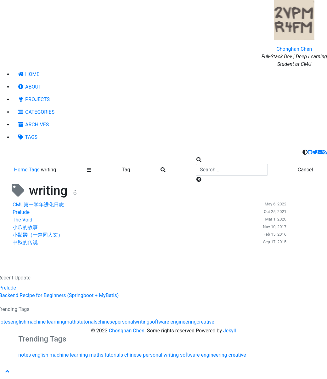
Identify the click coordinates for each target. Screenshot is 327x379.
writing (141, 322)
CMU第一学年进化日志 (38, 205)
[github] (310, 152)
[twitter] (315, 152)
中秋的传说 (25, 242)
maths (72, 322)
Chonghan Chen (294, 49)
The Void (22, 220)
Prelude (21, 212)
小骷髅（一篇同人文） (38, 235)
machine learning (45, 322)
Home (21, 170)
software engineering (173, 322)
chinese (106, 322)
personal (124, 322)
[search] (232, 170)
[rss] (325, 152)
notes (24, 355)
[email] (320, 152)
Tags (35, 170)
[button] (7, 371)
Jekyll (229, 331)
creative (205, 322)
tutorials (88, 322)
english (18, 322)
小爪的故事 (25, 227)
